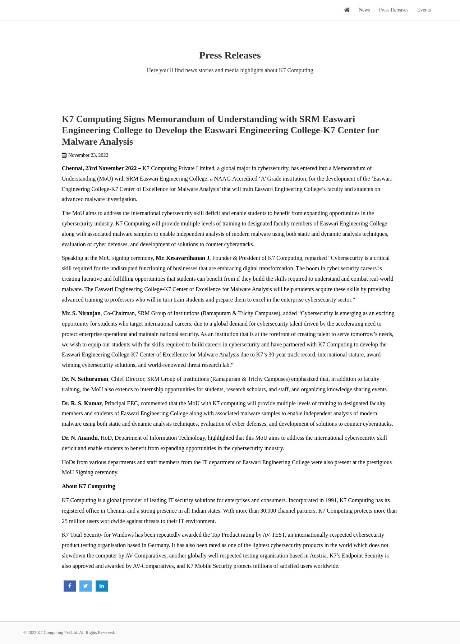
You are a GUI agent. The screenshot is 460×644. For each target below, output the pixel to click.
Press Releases (393, 10)
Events (424, 10)
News (364, 10)
